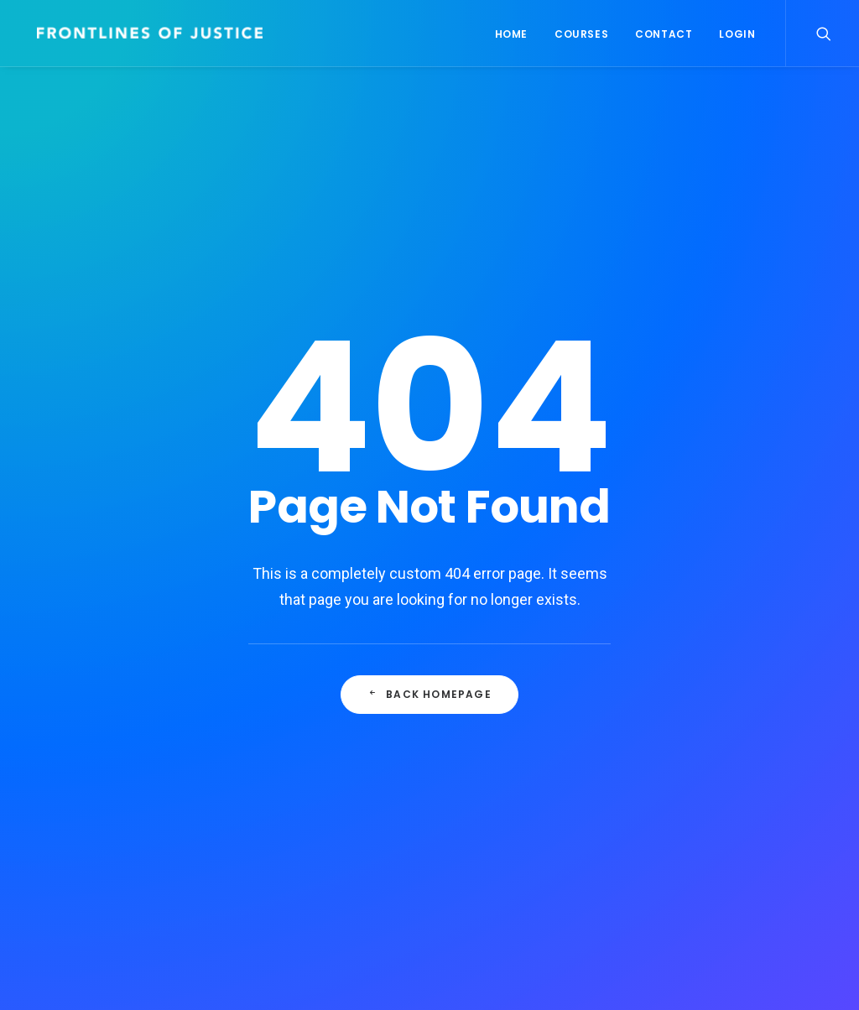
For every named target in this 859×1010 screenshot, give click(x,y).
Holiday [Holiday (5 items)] (703, 723)
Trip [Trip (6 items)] (694, 809)
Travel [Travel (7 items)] (797, 780)
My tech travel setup (525, 718)
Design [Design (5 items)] (700, 695)
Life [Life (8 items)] (754, 723)
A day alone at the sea (530, 767)
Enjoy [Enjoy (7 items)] (755, 695)
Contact (663, 34)
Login (737, 34)
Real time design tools (532, 693)
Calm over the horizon (313, 817)
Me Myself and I (510, 817)
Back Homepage (430, 535)
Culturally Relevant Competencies (302, 705)
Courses (581, 34)
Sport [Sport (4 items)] (755, 752)
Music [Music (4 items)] (800, 723)
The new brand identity (533, 792)
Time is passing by (520, 742)
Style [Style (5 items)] (697, 780)
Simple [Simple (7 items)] (700, 752)
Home (511, 34)
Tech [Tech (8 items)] (745, 780)
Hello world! (281, 767)
